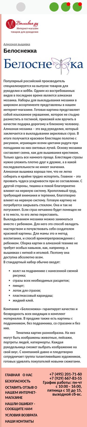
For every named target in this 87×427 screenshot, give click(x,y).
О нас (27, 375)
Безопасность (17, 381)
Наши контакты (19, 421)
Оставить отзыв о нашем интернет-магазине (21, 392)
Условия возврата (21, 415)
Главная (12, 375)
